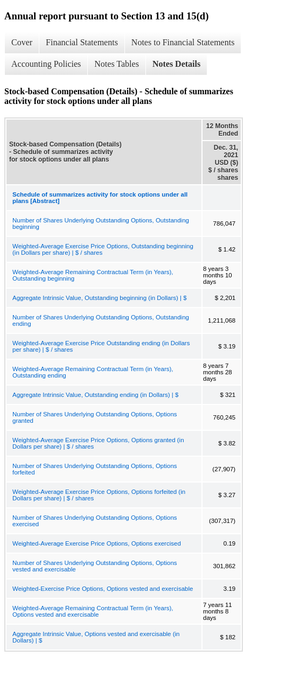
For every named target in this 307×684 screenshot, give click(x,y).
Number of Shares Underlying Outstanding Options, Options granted (94, 417)
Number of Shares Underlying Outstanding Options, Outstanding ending (100, 320)
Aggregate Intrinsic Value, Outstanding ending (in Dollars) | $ (95, 395)
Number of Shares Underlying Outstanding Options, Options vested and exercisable (94, 566)
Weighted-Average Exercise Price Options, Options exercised (96, 543)
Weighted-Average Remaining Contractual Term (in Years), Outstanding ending (92, 372)
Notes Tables (116, 63)
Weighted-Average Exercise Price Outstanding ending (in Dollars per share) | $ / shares (101, 346)
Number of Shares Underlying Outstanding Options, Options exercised (94, 520)
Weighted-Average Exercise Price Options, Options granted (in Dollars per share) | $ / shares (98, 443)
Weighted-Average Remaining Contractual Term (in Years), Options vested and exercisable (92, 611)
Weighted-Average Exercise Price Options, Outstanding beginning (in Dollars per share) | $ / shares (102, 249)
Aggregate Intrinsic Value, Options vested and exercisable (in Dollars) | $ (95, 637)
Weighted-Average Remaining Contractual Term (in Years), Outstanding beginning (92, 275)
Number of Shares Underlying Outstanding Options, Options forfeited (94, 469)
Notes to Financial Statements (183, 42)
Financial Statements (82, 42)
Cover (21, 42)
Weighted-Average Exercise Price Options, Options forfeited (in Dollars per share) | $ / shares (98, 494)
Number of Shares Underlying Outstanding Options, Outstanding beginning (100, 223)
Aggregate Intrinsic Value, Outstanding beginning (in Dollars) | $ (99, 298)
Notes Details (176, 63)
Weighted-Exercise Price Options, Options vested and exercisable (102, 588)
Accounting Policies (46, 63)
